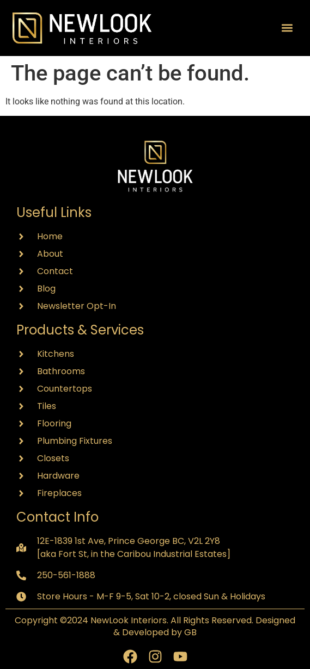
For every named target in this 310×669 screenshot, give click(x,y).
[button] (287, 28)
